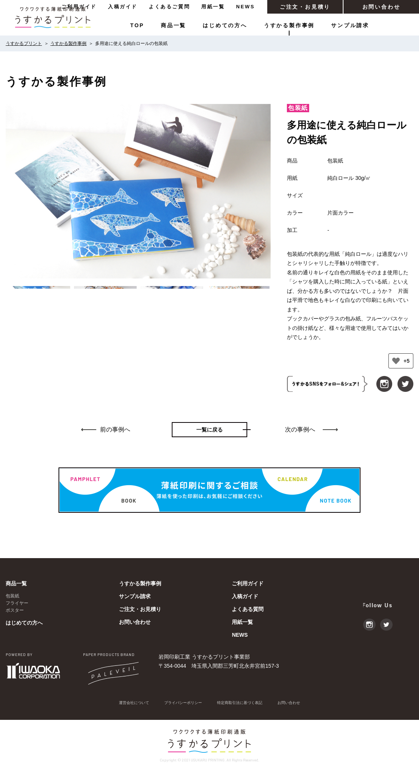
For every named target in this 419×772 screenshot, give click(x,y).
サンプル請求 (350, 25)
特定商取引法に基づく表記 (244, 703)
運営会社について (123, 703)
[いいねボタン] (396, 361)
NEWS (245, 6)
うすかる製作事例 (289, 25)
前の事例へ (115, 429)
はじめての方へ (225, 25)
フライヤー (17, 603)
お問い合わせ (381, 7)
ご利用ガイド (79, 6)
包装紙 (12, 596)
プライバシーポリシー (179, 703)
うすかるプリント (24, 43)
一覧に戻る (209, 430)
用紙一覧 (213, 6)
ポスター (15, 610)
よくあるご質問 (169, 6)
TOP (137, 25)
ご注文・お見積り (305, 7)
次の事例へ (300, 429)
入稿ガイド (122, 6)
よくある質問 (247, 609)
